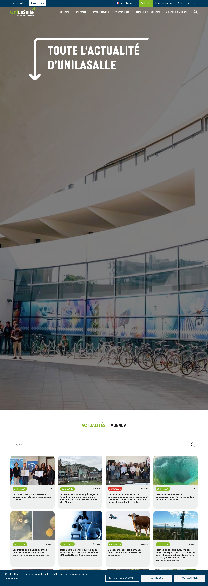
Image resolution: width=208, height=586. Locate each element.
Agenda (118, 425)
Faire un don (37, 3)
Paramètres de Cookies (122, 578)
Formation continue (164, 3)
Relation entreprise (186, 3)
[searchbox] (103, 444)
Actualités (94, 425)
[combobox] (103, 444)
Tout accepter (189, 578)
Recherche (146, 3)
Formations (131, 3)
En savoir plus (11, 578)
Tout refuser (156, 578)
